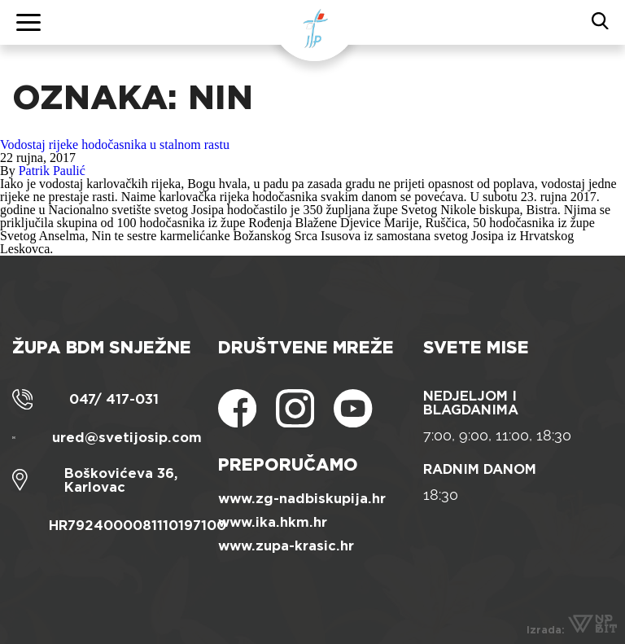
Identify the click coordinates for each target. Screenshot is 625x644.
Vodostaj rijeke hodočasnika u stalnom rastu (114, 144)
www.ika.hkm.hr (272, 522)
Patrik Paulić (52, 170)
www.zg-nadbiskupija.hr (302, 499)
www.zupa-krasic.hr (286, 546)
